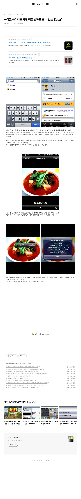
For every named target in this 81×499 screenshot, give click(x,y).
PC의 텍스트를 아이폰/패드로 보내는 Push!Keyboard (21, 422)
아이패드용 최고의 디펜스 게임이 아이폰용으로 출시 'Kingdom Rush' (25, 408)
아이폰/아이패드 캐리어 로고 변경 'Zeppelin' (18, 410)
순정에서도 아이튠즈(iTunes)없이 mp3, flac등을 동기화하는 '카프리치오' (26, 417)
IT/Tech (8, 398)
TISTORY (41, 495)
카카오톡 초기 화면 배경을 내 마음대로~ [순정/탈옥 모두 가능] (23, 420)
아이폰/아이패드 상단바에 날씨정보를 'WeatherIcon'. (21, 406)
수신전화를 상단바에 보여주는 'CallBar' (17, 413)
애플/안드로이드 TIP (16, 398)
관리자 (47, 495)
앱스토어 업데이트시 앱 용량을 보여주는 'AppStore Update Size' (24, 404)
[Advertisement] (40, 54)
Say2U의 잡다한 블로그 (15, 475)
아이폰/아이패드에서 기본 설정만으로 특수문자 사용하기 (22, 401)
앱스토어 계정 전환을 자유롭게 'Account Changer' (20, 415)
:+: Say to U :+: (40, 4)
